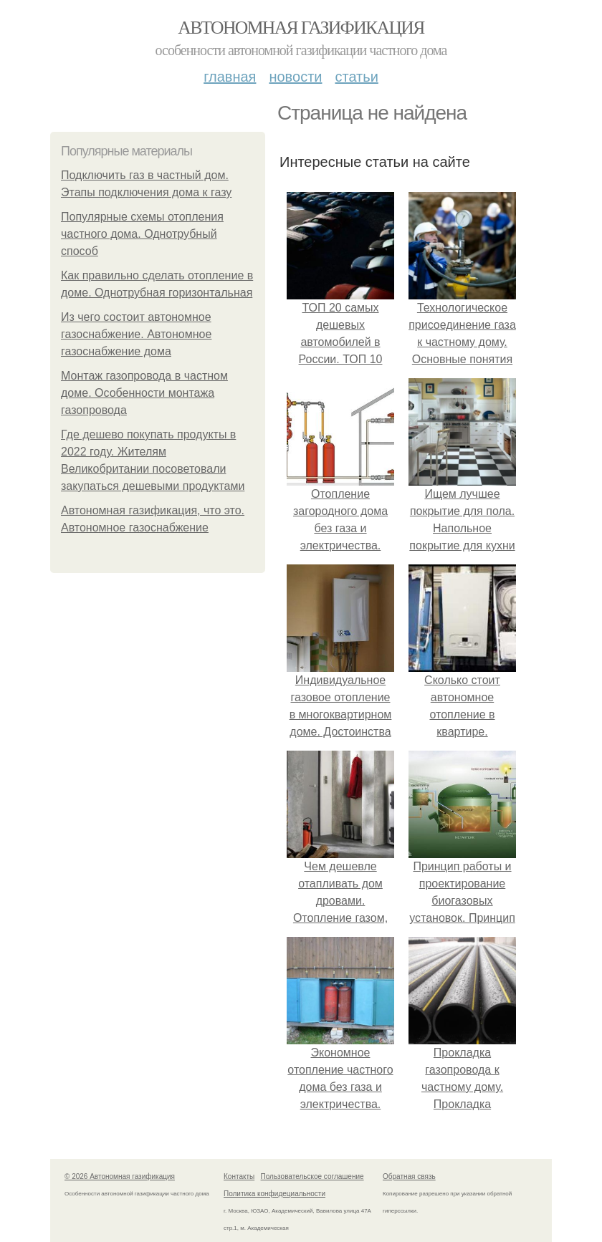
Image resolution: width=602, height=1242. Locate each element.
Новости (295, 77)
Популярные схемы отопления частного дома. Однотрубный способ (142, 234)
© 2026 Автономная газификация (119, 1176)
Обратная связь (409, 1176)
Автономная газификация (301, 27)
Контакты (239, 1176)
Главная (230, 77)
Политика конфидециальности (274, 1194)
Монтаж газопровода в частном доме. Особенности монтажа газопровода (144, 393)
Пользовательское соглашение (312, 1176)
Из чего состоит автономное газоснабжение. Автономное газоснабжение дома (136, 334)
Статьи (356, 77)
